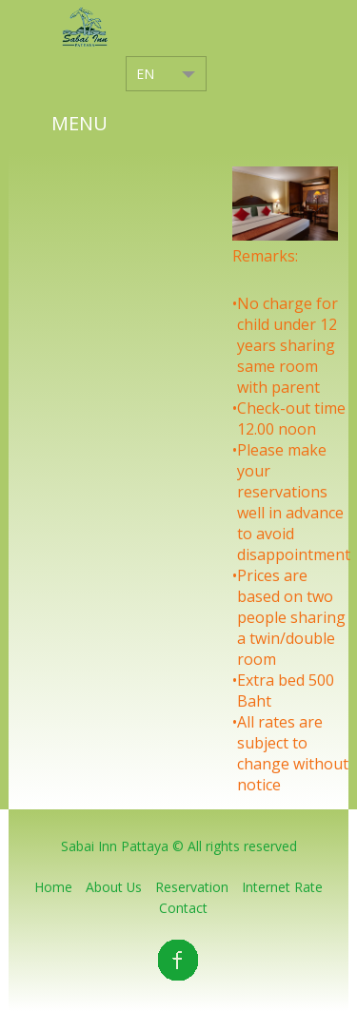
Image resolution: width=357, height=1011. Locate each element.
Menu (79, 123)
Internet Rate (282, 887)
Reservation (191, 887)
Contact (183, 908)
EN (145, 74)
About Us (114, 887)
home (53, 887)
